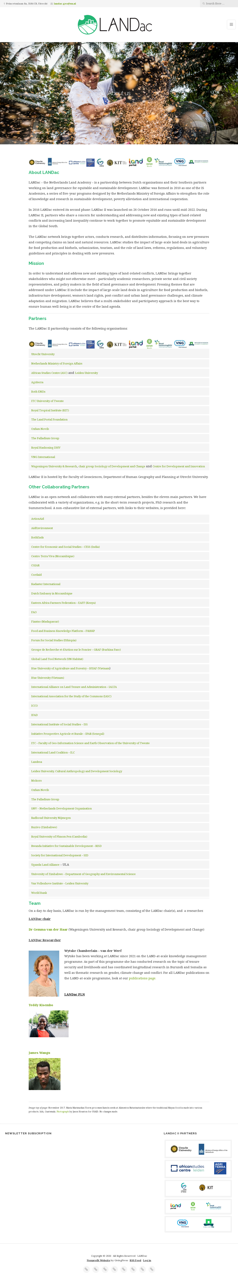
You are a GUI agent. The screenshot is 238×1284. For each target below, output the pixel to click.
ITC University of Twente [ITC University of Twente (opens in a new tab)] (47, 401)
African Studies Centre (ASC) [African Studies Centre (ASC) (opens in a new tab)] (49, 373)
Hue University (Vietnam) (47, 678)
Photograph (63, 1111)
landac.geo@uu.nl (65, 3)
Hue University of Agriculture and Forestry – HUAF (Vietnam (70, 668)
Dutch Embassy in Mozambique (51, 593)
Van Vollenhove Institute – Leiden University (59, 883)
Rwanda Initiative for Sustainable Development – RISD (66, 846)
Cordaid (36, 575)
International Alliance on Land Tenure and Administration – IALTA (74, 687)
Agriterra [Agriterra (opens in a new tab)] (37, 382)
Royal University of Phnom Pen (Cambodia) (59, 836)
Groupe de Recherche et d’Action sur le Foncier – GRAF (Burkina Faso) (76, 649)
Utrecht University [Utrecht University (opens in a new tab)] (43, 354)
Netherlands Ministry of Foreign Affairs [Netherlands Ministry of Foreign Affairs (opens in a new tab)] (56, 363)
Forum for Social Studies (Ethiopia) (53, 640)
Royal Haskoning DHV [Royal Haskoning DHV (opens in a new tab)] (46, 447)
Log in (147, 1260)
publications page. (142, 978)
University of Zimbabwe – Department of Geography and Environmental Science (83, 874)
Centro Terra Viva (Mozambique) (52, 556)
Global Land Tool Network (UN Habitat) (57, 659)
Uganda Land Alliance (45, 865)
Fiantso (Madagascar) (45, 621)
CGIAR (35, 565)
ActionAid (37, 519)
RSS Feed (135, 1260)
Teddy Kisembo (41, 1005)
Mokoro (36, 780)
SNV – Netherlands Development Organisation (61, 808)
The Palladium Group (45, 438)
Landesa (36, 762)
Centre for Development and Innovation (179, 466)
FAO (34, 612)
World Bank (39, 893)
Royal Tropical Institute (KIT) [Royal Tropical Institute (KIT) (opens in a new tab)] (50, 410)
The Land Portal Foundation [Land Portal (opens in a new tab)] (49, 419)
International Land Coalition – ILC (53, 752)
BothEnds (37, 537)
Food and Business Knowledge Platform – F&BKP (63, 631)
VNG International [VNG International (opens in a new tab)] (43, 457)
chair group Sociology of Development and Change (112, 466)
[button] (119, 498)
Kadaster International (45, 584)
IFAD (34, 715)
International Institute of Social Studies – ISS (59, 724)
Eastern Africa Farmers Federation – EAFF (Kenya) (63, 603)
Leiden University (86, 373)
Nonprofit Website (98, 1260)
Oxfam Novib (40, 790)
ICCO (34, 705)
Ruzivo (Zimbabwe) (44, 827)
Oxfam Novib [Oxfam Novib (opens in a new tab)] (40, 429)
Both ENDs (38, 391)
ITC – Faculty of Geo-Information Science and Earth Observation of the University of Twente (90, 743)
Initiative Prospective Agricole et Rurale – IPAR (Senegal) (67, 734)
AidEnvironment (42, 528)
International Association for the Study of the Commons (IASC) (71, 696)
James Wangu (39, 1053)
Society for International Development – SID (59, 855)
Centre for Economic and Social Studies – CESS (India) (65, 547)
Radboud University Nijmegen (51, 818)
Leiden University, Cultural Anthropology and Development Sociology (76, 771)
